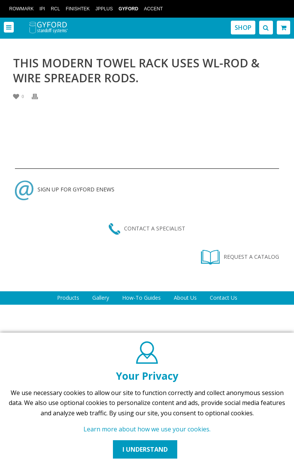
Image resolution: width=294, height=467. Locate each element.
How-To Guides (141, 297)
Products (68, 297)
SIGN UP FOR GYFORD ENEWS (64, 189)
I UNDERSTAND (145, 449)
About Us (185, 297)
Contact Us (223, 297)
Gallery (100, 297)
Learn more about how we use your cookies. (147, 429)
